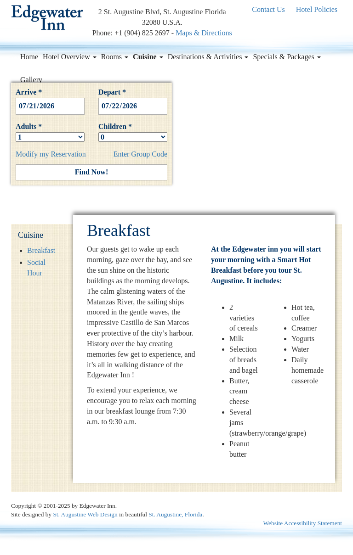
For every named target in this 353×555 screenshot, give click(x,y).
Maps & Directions (204, 33)
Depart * (132, 99)
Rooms (114, 57)
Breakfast (41, 250)
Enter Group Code (140, 154)
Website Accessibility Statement (302, 523)
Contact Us (268, 9)
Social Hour (36, 267)
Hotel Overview (70, 57)
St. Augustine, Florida (175, 514)
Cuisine (148, 57)
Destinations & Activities (208, 57)
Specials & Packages (286, 57)
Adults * (50, 132)
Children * (132, 132)
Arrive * (50, 99)
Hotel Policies (316, 9)
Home (29, 57)
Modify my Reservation (51, 154)
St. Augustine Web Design (85, 514)
